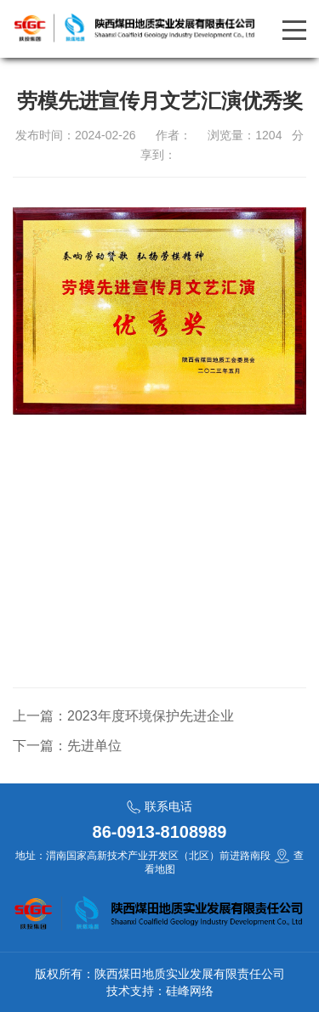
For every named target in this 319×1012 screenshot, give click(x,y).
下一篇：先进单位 (67, 745)
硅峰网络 (190, 991)
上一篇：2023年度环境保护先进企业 (123, 716)
